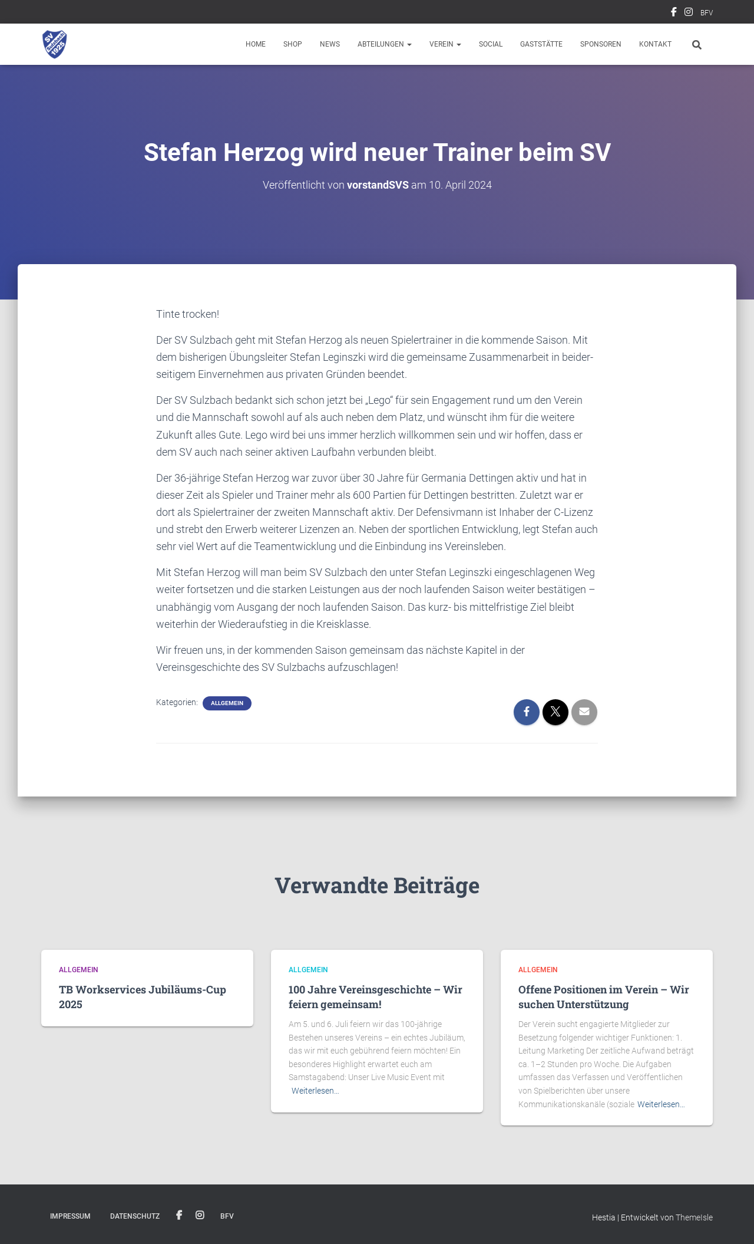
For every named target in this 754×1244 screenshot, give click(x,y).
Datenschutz (135, 1216)
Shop (292, 44)
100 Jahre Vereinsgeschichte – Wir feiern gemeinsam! (375, 996)
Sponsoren (600, 44)
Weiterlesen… (315, 1090)
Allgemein (227, 703)
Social (490, 44)
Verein (445, 44)
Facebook (674, 13)
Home (256, 44)
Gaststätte (541, 44)
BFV (706, 13)
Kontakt (655, 44)
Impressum (70, 1216)
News (330, 44)
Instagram (688, 13)
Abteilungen (385, 44)
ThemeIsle (694, 1217)
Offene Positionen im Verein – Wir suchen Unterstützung (603, 996)
